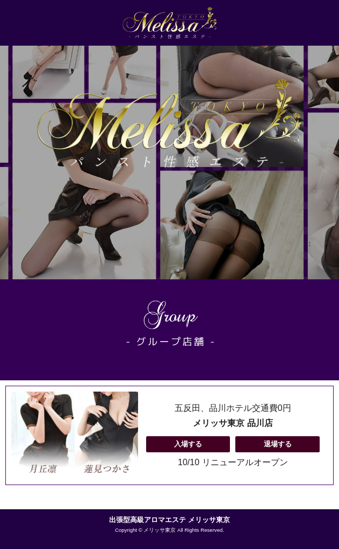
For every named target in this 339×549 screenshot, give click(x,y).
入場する (188, 444)
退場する (278, 444)
